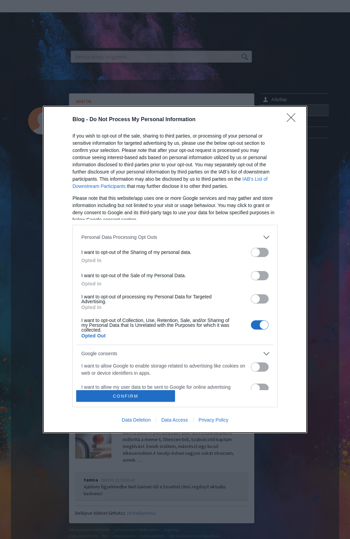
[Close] (293, 119)
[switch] (260, 252)
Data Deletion (136, 420)
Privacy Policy (213, 420)
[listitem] (175, 237)
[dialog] (175, 269)
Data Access (174, 420)
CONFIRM (125, 396)
